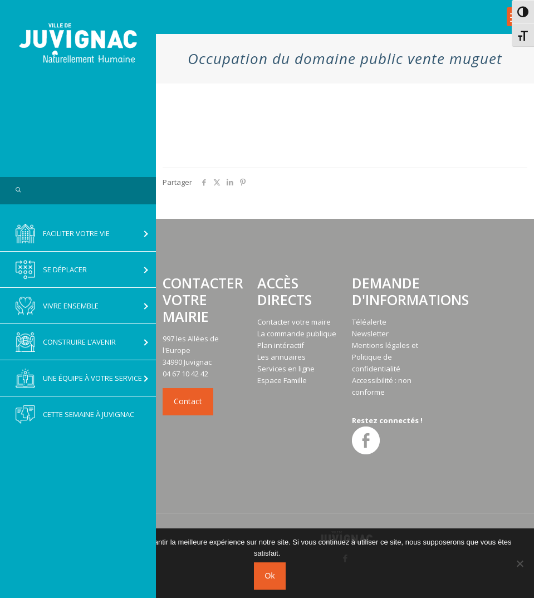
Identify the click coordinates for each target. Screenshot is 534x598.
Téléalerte (369, 322)
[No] (520, 563)
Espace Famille (282, 380)
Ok (270, 575)
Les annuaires (281, 357)
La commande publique (296, 334)
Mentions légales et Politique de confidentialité (385, 357)
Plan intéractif (280, 345)
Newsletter (370, 334)
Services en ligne (286, 369)
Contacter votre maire (294, 322)
